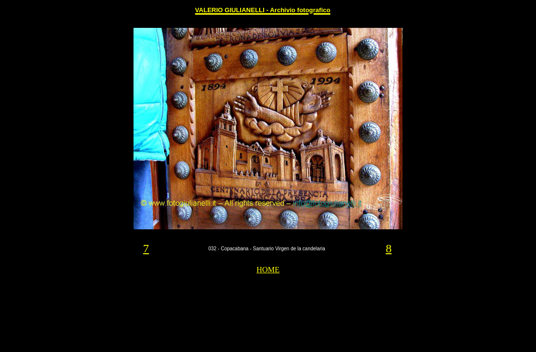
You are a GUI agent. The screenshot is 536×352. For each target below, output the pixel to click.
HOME (267, 269)
